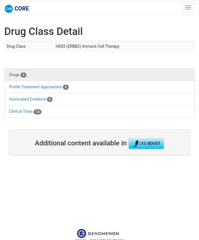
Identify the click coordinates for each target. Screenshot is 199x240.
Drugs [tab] (17, 75)
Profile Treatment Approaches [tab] (39, 87)
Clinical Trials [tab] (25, 111)
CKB (146, 143)
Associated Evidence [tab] (31, 99)
